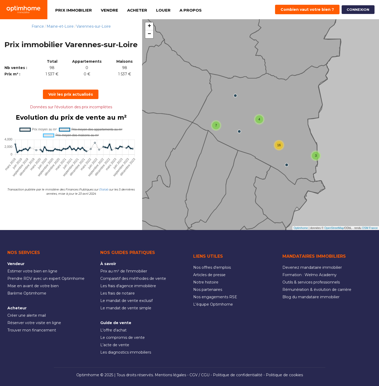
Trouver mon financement (31, 330)
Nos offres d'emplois (212, 267)
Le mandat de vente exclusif (126, 300)
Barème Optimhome (26, 293)
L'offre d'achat (113, 330)
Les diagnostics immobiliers (125, 352)
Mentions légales (170, 375)
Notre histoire (205, 282)
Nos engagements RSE (215, 297)
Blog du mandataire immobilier (311, 297)
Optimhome (301, 227)
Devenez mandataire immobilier (312, 267)
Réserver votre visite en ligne (34, 322)
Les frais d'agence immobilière (128, 286)
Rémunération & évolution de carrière (316, 289)
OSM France (370, 227)
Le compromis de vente (122, 337)
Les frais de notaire (117, 293)
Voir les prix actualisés (70, 94)
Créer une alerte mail (26, 315)
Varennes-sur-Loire (93, 26)
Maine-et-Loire (60, 26)
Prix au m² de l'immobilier (123, 271)
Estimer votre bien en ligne (32, 271)
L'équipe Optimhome (213, 304)
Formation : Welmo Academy (309, 274)
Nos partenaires (207, 289)
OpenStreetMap (334, 227)
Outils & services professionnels (311, 282)
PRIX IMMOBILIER (73, 10)
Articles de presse (209, 274)
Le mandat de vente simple (125, 308)
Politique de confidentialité (237, 375)
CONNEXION (358, 9)
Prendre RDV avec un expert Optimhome (45, 278)
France (38, 26)
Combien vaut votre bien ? (307, 9)
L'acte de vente (114, 345)
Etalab (103, 189)
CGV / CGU (200, 375)
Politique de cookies (284, 375)
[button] (216, 125)
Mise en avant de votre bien (33, 286)
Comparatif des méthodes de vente (133, 278)
